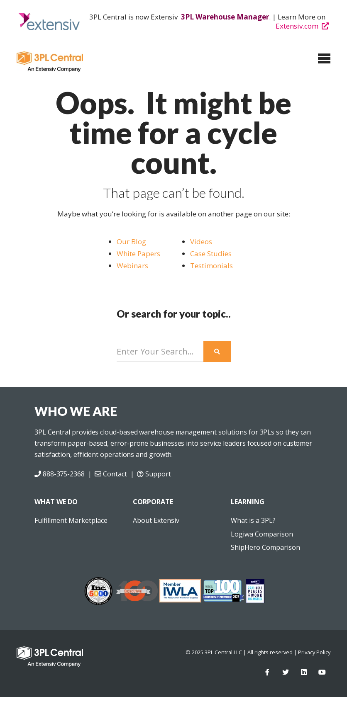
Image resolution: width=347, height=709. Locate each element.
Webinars (132, 265)
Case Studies (211, 253)
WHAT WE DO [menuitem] (56, 501)
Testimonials (211, 265)
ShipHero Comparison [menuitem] (265, 547)
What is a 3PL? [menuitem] (253, 520)
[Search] (160, 351)
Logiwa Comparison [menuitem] (262, 534)
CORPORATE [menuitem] (153, 501)
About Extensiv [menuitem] (156, 520)
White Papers (138, 253)
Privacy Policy (314, 652)
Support (154, 473)
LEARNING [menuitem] (247, 501)
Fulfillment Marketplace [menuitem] (71, 520)
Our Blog (131, 241)
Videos (201, 241)
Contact (111, 473)
